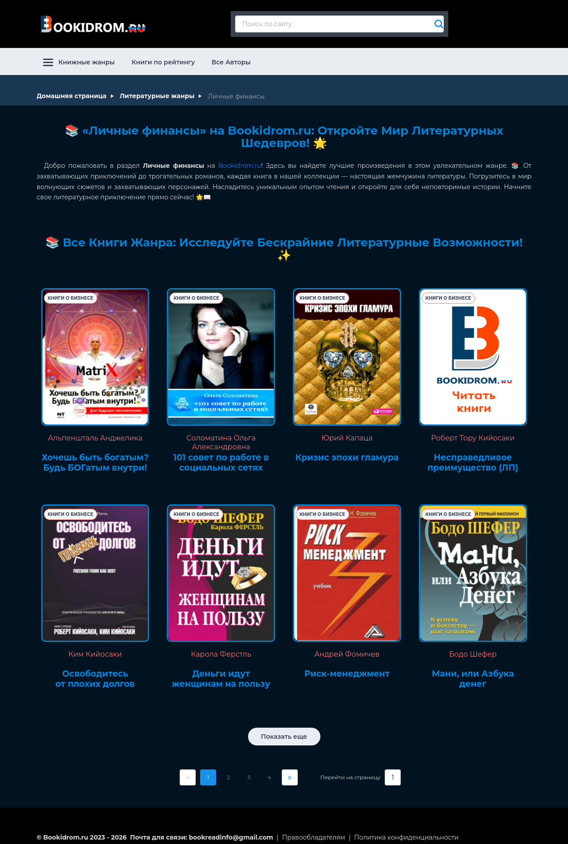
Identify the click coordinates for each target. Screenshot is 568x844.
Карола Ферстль (221, 647)
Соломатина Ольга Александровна (221, 435)
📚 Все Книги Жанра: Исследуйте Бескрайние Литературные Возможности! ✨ (284, 241)
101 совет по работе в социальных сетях (221, 456)
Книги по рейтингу (163, 55)
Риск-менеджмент (347, 667)
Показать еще (284, 729)
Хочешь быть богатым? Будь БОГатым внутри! (95, 456)
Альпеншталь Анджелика (95, 431)
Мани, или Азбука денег (473, 672)
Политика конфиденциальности (406, 830)
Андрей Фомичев (346, 647)
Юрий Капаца (346, 431)
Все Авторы (231, 55)
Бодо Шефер (473, 647)
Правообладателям (313, 830)
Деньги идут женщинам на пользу (221, 672)
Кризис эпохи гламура (347, 451)
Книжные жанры (79, 55)
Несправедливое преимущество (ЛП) (472, 456)
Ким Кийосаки (95, 647)
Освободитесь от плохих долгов (95, 672)
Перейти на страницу (350, 770)
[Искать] (437, 20)
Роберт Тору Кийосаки (473, 431)
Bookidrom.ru (239, 158)
